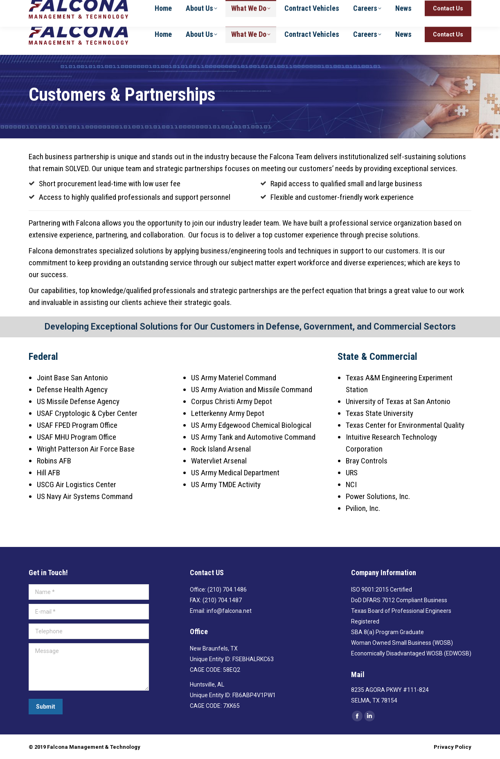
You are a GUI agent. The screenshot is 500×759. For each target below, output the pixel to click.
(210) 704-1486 (417, 7)
